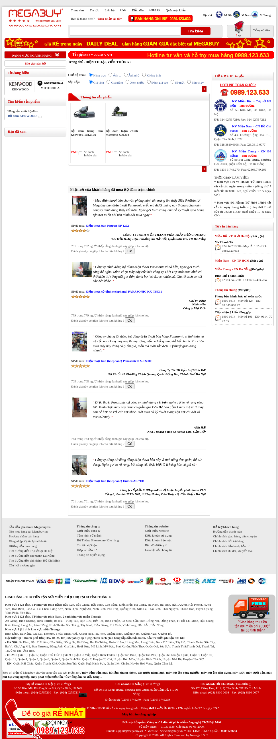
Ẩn (83, 695)
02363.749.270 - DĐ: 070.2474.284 (244, 279)
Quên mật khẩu (175, 10)
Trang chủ (77, 10)
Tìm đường (246, 105)
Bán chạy (198, 82)
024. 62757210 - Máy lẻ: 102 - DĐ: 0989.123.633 (244, 248)
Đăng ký (154, 9)
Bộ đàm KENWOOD (22, 115)
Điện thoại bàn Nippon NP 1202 (107, 225)
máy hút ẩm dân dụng (216, 672)
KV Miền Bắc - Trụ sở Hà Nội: (250, 103)
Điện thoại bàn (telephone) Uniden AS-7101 (115, 481)
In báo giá (90, 155)
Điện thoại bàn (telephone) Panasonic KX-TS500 (118, 361)
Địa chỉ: (208, 15)
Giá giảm (117, 82)
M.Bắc (228, 15)
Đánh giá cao (160, 82)
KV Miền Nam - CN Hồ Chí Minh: (250, 128)
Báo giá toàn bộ (35, 63)
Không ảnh (154, 75)
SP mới (180, 82)
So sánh (89, 152)
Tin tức (94, 10)
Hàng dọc (99, 75)
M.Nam (245, 15)
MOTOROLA (50, 88)
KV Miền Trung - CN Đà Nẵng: (250, 153)
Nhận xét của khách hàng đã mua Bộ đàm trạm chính (112, 189)
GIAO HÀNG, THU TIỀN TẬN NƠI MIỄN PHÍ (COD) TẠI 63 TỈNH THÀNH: (58, 597)
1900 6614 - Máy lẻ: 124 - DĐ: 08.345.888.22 (241, 303)
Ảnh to (117, 75)
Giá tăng (98, 82)
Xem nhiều (137, 82)
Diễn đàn (138, 10)
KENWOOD (20, 89)
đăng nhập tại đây (109, 18)
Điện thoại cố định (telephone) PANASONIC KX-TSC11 (124, 291)
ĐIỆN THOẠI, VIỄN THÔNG (107, 62)
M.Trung (264, 15)
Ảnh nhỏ (134, 75)
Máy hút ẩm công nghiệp (139, 714)
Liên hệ (110, 10)
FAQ (123, 9)
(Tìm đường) (62, 684)
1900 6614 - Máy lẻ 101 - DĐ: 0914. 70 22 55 (247, 319)
